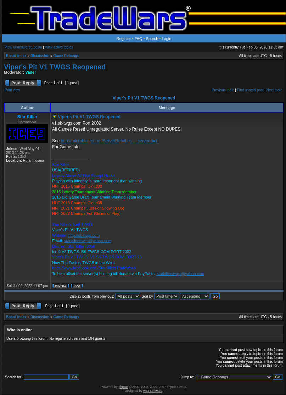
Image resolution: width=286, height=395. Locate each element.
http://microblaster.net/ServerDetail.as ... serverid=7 (109, 140)
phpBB (123, 387)
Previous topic (223, 90)
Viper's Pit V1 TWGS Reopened (55, 67)
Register (124, 38)
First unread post (250, 90)
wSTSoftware (152, 391)
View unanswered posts (23, 47)
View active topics (59, 47)
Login (166, 38)
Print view (12, 90)
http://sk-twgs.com (84, 235)
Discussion (39, 56)
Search (152, 38)
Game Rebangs (66, 56)
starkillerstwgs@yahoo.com (88, 241)
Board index (16, 56)
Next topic (274, 90)
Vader (31, 72)
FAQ (138, 38)
